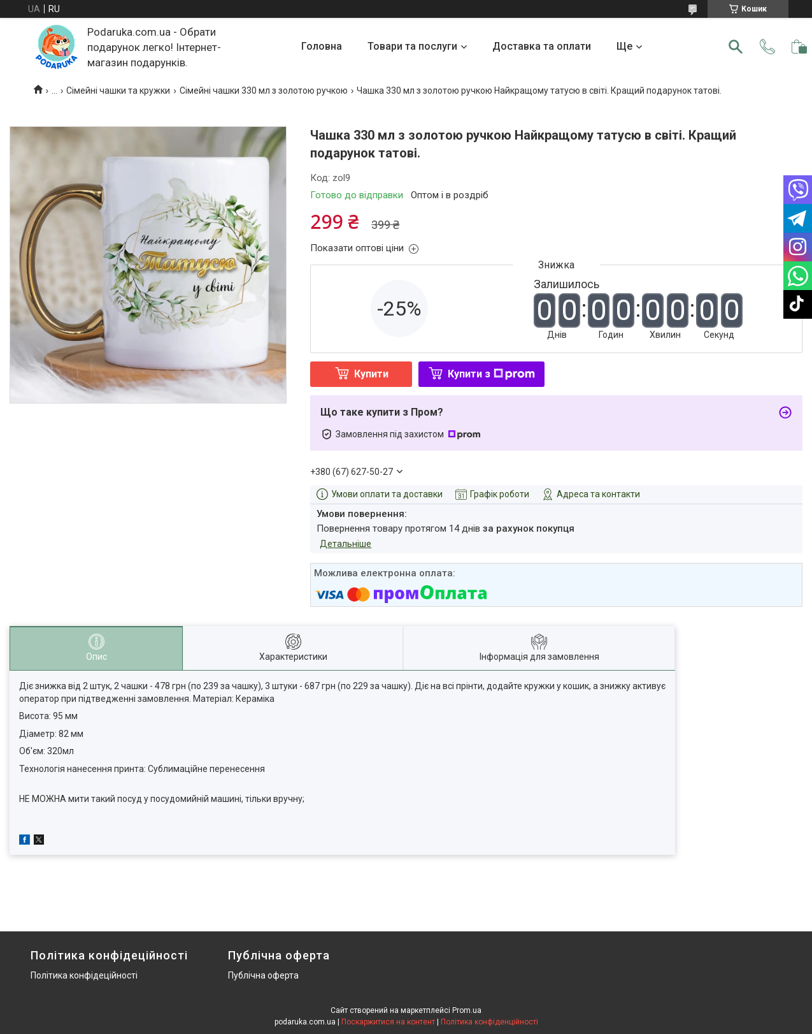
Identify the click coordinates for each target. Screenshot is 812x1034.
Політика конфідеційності (84, 975)
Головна (321, 46)
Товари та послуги (412, 46)
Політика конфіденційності (489, 1021)
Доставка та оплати (541, 46)
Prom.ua (466, 1010)
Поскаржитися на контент (388, 1021)
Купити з (491, 374)
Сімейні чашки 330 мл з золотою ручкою (264, 90)
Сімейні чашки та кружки (118, 90)
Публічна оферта (263, 975)
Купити (371, 374)
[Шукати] (735, 46)
